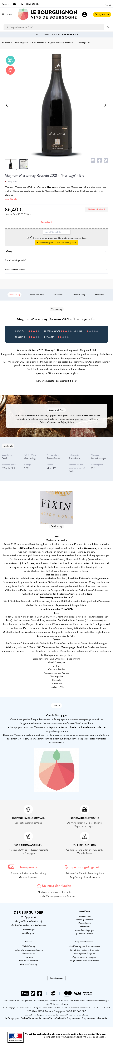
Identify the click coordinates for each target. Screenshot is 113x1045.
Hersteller (99, 294)
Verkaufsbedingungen (84, 930)
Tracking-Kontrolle (84, 919)
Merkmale (58, 294)
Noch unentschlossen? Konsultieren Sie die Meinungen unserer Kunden (56, 894)
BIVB (61, 687)
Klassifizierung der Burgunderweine (84, 946)
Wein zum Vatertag (28, 964)
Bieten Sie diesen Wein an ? (56, 269)
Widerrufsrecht (84, 923)
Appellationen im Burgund (85, 957)
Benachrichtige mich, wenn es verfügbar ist (56, 242)
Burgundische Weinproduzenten (84, 960)
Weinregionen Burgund (84, 953)
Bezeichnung (79, 294)
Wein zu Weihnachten (28, 960)
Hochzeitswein (28, 953)
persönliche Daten (84, 933)
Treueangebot (84, 916)
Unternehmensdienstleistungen (29, 950)
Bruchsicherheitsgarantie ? (56, 260)
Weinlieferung (28, 946)
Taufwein (29, 957)
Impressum (84, 926)
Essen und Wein (37, 294)
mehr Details (11, 199)
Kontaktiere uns (56, 978)
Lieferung (56, 251)
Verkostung (14, 294)
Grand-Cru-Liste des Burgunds (84, 950)
